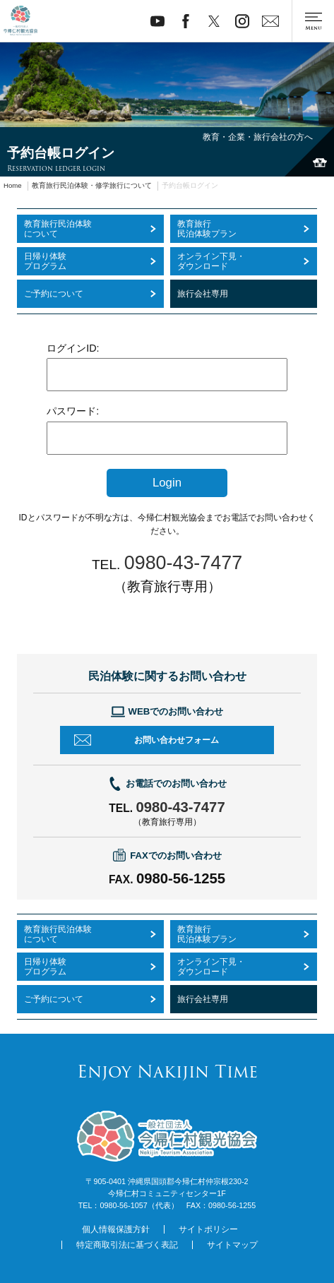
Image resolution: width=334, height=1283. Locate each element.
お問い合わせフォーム (176, 740)
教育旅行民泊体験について (58, 934)
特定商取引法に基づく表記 (127, 1245)
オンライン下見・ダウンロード (211, 967)
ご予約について (53, 999)
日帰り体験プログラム (45, 967)
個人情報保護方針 (116, 1229)
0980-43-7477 (180, 807)
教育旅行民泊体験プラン (207, 934)
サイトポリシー (208, 1229)
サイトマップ (232, 1245)
